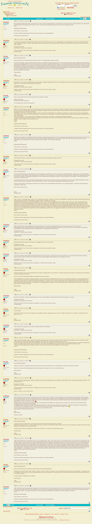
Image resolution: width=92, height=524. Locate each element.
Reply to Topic (72, 13)
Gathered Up (10, 14)
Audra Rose (6, 40)
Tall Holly (5, 56)
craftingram (6, 395)
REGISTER (70, 7)
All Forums (7, 11)
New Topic (65, 13)
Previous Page (5, 506)
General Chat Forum (10, 13)
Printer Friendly (69, 14)
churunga (5, 95)
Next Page (11, 506)
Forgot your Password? (61, 9)
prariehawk (6, 22)
